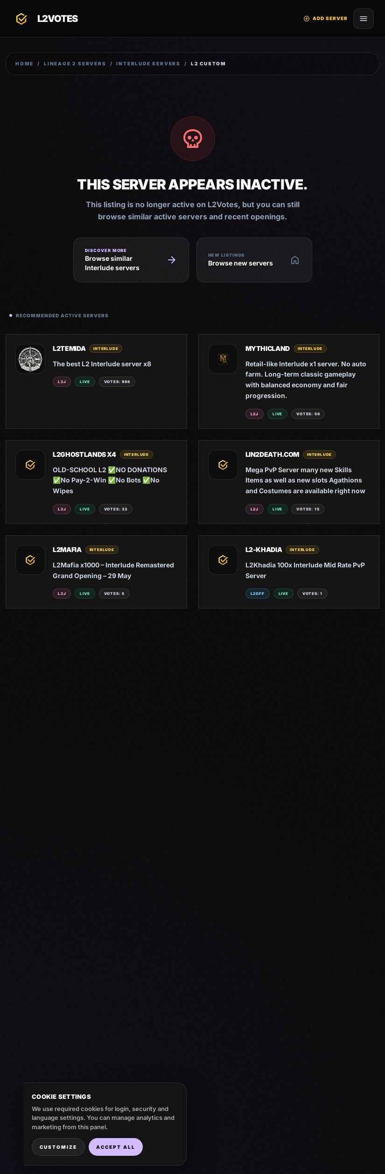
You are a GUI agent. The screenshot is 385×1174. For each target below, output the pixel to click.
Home (24, 63)
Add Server (325, 18)
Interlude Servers (148, 63)
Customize (58, 1147)
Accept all (115, 1147)
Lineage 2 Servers (75, 63)
